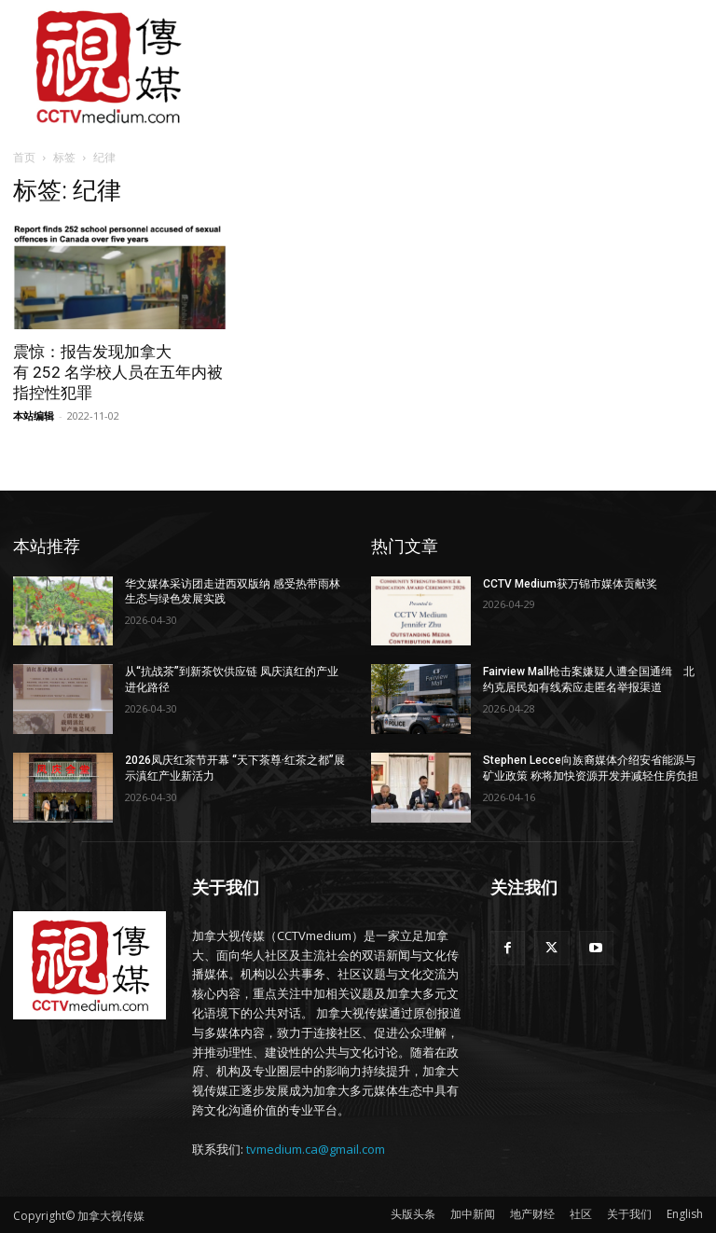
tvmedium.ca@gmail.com (315, 1149)
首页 (24, 157)
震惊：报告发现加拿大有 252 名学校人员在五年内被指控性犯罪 (118, 372)
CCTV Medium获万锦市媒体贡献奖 (570, 583)
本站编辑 (33, 416)
